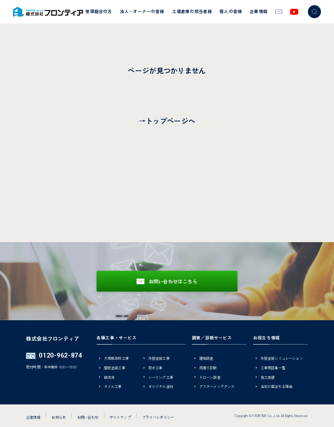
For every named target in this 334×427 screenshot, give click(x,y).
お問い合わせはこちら (173, 281)
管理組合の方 (98, 11)
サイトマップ (120, 417)
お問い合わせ (87, 417)
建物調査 (206, 358)
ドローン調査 (209, 377)
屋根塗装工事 (114, 368)
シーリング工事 (160, 377)
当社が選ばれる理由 (277, 386)
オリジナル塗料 (160, 386)
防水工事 (155, 368)
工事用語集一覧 (273, 368)
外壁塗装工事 (159, 358)
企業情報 (258, 11)
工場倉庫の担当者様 (192, 11)
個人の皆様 (231, 11)
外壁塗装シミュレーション (282, 358)
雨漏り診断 (208, 368)
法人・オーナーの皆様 (142, 11)
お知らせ (58, 417)
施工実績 (268, 377)
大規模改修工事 (116, 358)
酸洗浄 (109, 377)
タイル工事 (113, 386)
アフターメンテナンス (217, 386)
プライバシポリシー (158, 417)
